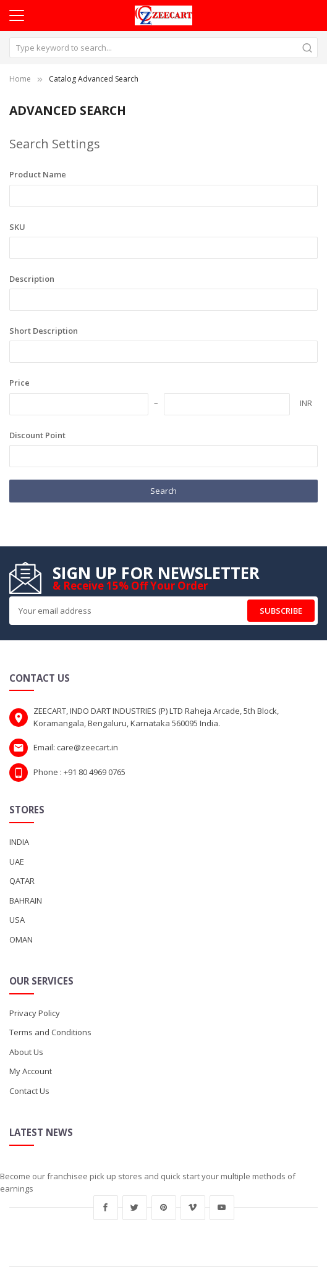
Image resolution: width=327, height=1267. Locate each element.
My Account (30, 1071)
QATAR (22, 880)
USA (17, 919)
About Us (26, 1051)
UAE (16, 861)
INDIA (19, 841)
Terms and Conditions (50, 1032)
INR (306, 403)
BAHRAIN (25, 900)
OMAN (21, 939)
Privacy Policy (34, 1013)
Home (20, 79)
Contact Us (29, 1090)
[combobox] (163, 47)
